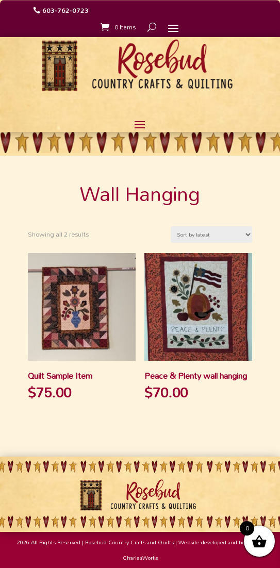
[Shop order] (211, 234)
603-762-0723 (65, 10)
